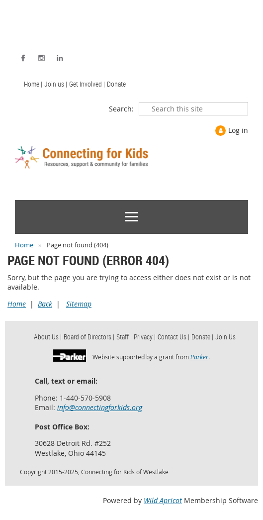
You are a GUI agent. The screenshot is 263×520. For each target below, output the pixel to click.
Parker (199, 357)
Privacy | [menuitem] (145, 336)
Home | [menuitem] (33, 84)
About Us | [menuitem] (48, 336)
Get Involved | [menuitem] (87, 84)
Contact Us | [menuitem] (173, 336)
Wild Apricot (163, 500)
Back (45, 304)
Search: (121, 108)
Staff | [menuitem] (124, 336)
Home (24, 244)
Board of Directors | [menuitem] (89, 336)
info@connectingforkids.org (99, 407)
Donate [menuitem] (116, 84)
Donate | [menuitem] (202, 336)
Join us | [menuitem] (55, 84)
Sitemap (78, 304)
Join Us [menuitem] (225, 336)
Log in (238, 130)
